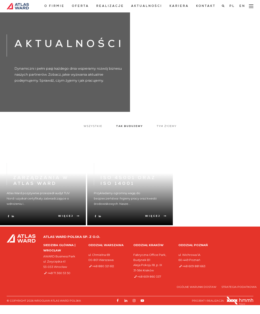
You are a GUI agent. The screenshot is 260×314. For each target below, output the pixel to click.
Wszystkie (93, 126)
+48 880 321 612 (103, 266)
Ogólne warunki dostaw (197, 286)
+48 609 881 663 (193, 266)
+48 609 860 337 (149, 276)
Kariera (179, 6)
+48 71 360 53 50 (58, 273)
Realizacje (110, 6)
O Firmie (54, 6)
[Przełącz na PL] (232, 6)
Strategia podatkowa (239, 286)
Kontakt (206, 6)
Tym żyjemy (167, 126)
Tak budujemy (129, 126)
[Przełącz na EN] (242, 6)
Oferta (80, 6)
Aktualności (146, 6)
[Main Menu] (251, 6)
